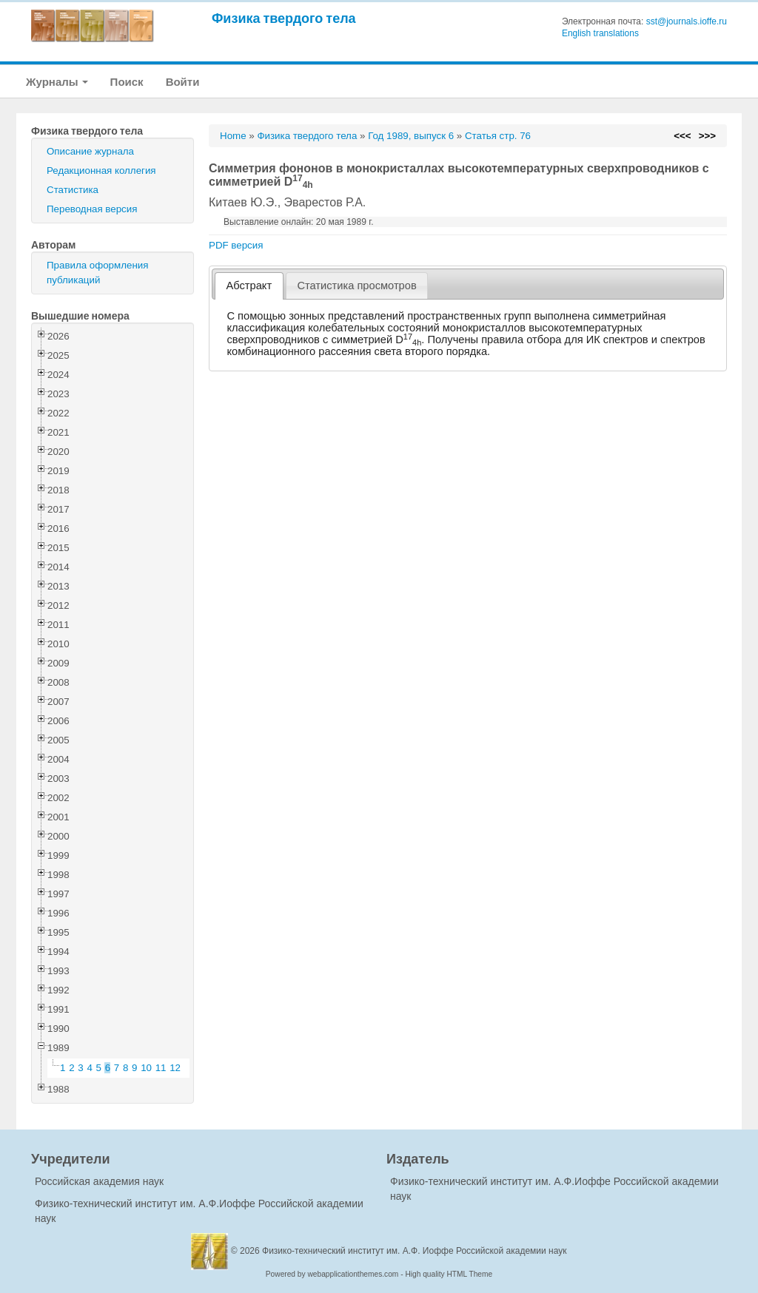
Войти (183, 82)
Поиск (127, 82)
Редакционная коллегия (101, 170)
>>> (707, 135)
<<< (682, 135)
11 (161, 1067)
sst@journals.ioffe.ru (686, 21)
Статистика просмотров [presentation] (356, 285)
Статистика (72, 189)
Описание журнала (90, 151)
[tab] (249, 286)
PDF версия (236, 245)
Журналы (57, 82)
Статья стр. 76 (498, 135)
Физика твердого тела (284, 18)
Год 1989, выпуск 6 (411, 135)
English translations (600, 33)
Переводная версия (92, 209)
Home (233, 135)
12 (175, 1067)
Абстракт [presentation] (249, 285)
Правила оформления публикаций (97, 273)
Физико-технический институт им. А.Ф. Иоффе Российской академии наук (414, 1251)
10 (146, 1067)
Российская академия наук (99, 1181)
